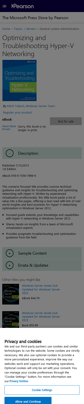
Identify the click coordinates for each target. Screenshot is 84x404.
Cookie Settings (42, 396)
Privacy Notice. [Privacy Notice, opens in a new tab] (18, 387)
